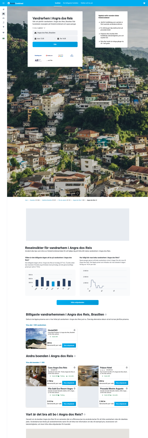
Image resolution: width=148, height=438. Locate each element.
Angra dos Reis (77, 200)
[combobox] (39, 28)
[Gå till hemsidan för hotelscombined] (15, 3)
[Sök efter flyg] (3, 9)
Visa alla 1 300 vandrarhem (36, 325)
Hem (26, 200)
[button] (3, 3)
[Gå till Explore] (3, 27)
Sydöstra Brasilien (47, 200)
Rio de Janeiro (62, 200)
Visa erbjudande (69, 345)
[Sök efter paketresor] (3, 22)
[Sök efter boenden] (3, 14)
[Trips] (3, 33)
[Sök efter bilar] (3, 18)
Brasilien (32, 200)
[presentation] (106, 314)
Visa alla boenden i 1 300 (35, 362)
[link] (78, 302)
